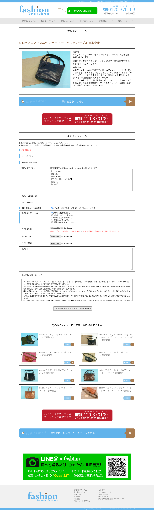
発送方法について (67, 21)
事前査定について (87, 21)
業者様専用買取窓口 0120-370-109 (111, 499)
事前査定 (77, 497)
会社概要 (101, 490)
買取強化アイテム (29, 21)
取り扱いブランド (48, 21)
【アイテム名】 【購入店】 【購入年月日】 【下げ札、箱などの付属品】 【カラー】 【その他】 (91, 180)
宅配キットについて (125, 21)
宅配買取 (77, 499)
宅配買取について (106, 21)
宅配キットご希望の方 (82, 501)
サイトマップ (103, 497)
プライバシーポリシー (106, 492)
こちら (81, 231)
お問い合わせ (103, 494)
